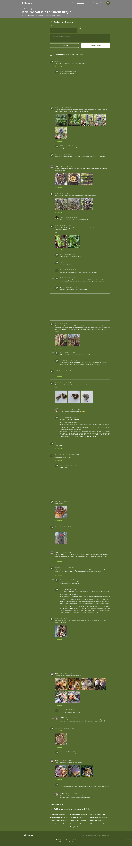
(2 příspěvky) (78, 823)
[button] (64, 45)
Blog (108, 835)
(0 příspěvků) (57, 814)
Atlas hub (88, 3)
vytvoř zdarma (94, 29)
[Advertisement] (34, 45)
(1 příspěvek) (58, 820)
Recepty (95, 3)
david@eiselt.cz (71, 841)
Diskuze (102, 3)
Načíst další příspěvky (57, 804)
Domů (73, 3)
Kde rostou (80, 3)
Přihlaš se (81, 29)
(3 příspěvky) (99, 817)
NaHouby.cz (27, 3)
